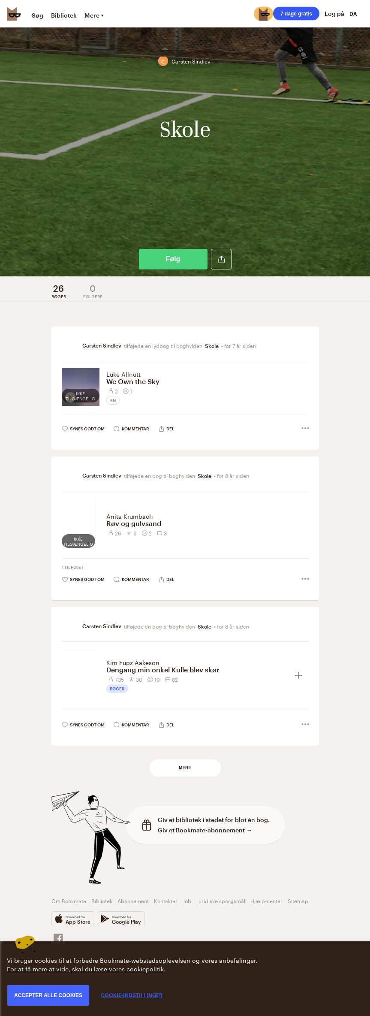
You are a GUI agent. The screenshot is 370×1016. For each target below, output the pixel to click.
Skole (212, 346)
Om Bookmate (68, 900)
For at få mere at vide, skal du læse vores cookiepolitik (85, 968)
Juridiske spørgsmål (220, 900)
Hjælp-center (266, 900)
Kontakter (165, 900)
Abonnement (133, 900)
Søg (37, 15)
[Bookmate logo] (14, 14)
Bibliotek (64, 15)
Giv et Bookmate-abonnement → (205, 830)
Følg (173, 259)
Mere (185, 767)
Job (187, 900)
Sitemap (298, 900)
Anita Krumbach (129, 515)
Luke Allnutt (123, 373)
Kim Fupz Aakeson (132, 662)
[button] (221, 259)
